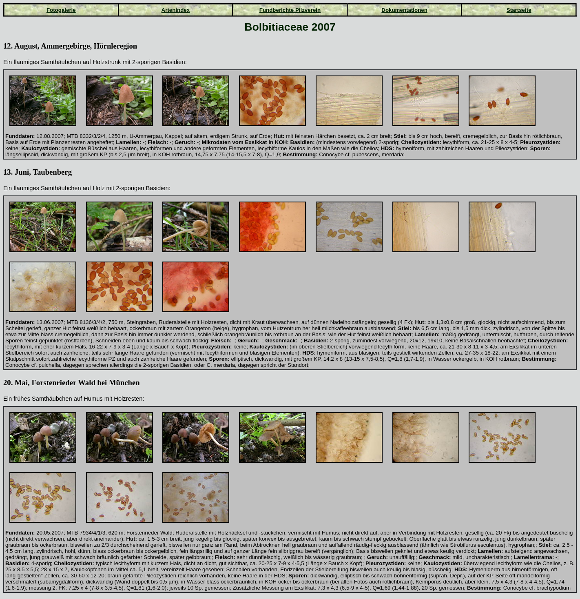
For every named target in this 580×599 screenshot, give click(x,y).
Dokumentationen (404, 10)
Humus (93, 398)
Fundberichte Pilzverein (290, 10)
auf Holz (94, 188)
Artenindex (176, 10)
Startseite (519, 10)
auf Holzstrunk (102, 62)
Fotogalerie (61, 10)
